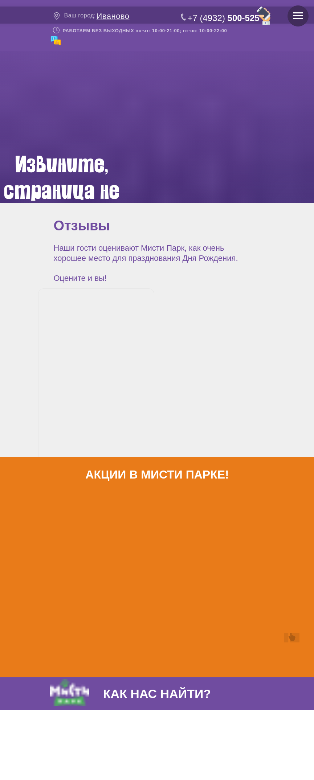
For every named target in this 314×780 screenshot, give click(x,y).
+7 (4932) (224, 18)
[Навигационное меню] (298, 16)
